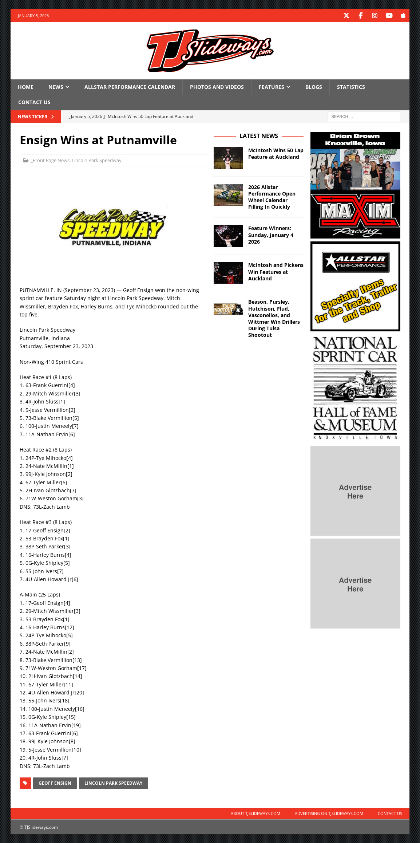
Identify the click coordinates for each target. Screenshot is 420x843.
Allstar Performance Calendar (129, 86)
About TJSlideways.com (255, 813)
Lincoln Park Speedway (97, 160)
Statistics (351, 86)
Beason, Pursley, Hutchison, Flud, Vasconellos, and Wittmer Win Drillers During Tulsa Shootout (274, 318)
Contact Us (34, 101)
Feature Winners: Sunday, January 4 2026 (270, 234)
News (55, 86)
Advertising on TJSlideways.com (329, 813)
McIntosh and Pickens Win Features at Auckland (276, 271)
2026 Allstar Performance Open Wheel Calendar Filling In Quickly (272, 196)
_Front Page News (50, 160)
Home (25, 86)
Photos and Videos (217, 86)
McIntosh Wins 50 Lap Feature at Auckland (276, 153)
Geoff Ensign (55, 783)
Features (271, 86)
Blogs (313, 86)
